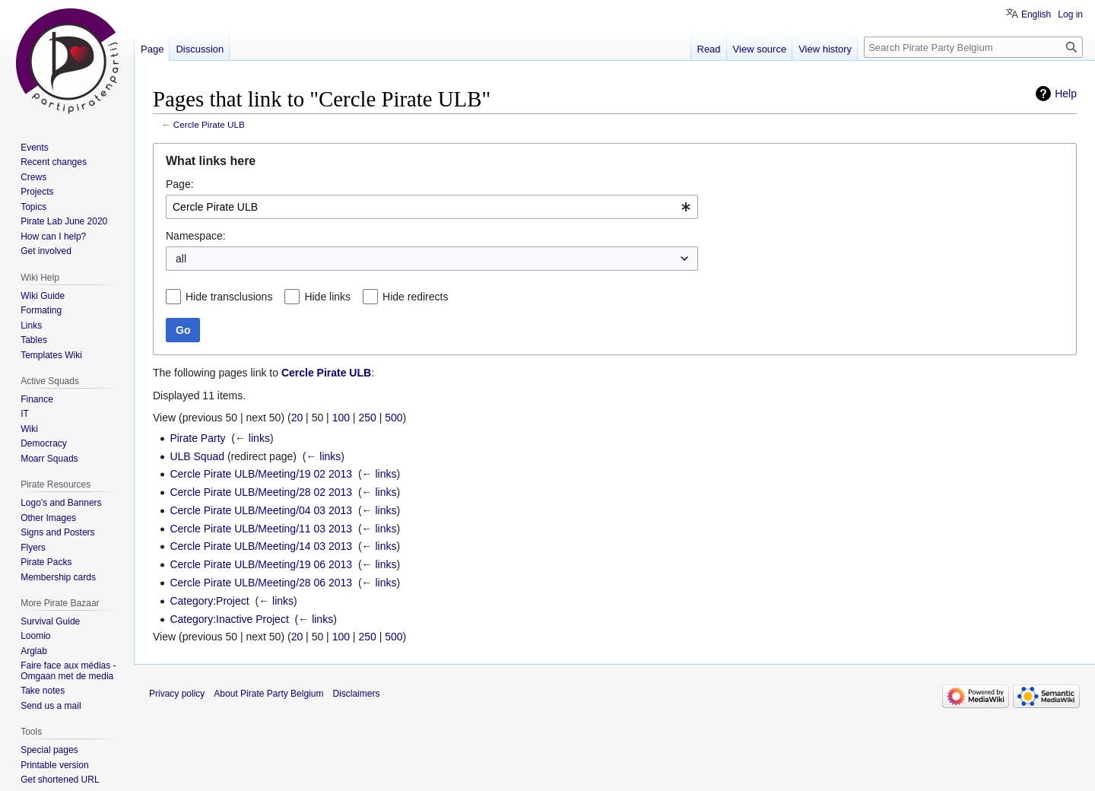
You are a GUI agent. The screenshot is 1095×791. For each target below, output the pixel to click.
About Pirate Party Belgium (268, 693)
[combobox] (432, 207)
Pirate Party (197, 438)
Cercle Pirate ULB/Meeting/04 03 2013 (261, 510)
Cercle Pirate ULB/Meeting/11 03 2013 (261, 529)
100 (341, 417)
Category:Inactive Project (229, 619)
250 (367, 417)
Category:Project (209, 601)
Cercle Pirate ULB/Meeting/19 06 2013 (261, 564)
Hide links (327, 297)
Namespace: (196, 236)
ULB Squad (197, 456)
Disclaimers (355, 693)
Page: (180, 184)
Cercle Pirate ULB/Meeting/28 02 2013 (261, 492)
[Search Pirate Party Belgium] (973, 47)
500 (393, 417)
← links (252, 438)
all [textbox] (181, 259)
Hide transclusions (229, 297)
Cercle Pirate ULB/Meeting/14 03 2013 (261, 546)
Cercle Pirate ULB (209, 124)
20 (297, 417)
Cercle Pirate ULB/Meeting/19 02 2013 (261, 474)
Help (1066, 93)
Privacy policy (177, 693)
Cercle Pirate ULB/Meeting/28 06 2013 (261, 583)
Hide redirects (415, 297)
